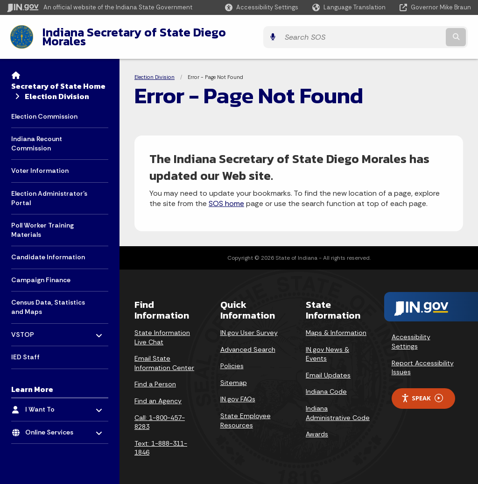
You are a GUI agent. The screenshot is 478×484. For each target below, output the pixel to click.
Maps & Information (336, 325)
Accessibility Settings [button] (411, 334)
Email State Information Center (164, 356)
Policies (232, 359)
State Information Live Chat (162, 330)
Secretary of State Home (58, 78)
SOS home (226, 196)
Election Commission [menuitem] (44, 109)
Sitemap (233, 375)
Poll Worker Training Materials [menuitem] (42, 223)
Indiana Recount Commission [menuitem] (36, 136)
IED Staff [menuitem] (25, 350)
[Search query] (414, 33)
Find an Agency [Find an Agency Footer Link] (158, 394)
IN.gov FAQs (237, 392)
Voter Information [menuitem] (40, 163)
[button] (261, 7)
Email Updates (328, 367)
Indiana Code (326, 384)
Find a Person (155, 377)
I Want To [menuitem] (52, 400)
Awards (317, 427)
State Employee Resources (245, 413)
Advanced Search (247, 342)
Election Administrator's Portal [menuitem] (49, 191)
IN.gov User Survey (249, 325)
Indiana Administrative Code (338, 406)
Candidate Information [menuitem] (48, 250)
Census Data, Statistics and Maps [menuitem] (48, 300)
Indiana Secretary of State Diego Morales (153, 33)
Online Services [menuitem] (52, 422)
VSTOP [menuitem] (38, 325)
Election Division (57, 89)
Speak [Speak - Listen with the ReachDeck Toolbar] (422, 391)
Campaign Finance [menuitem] (40, 273)
